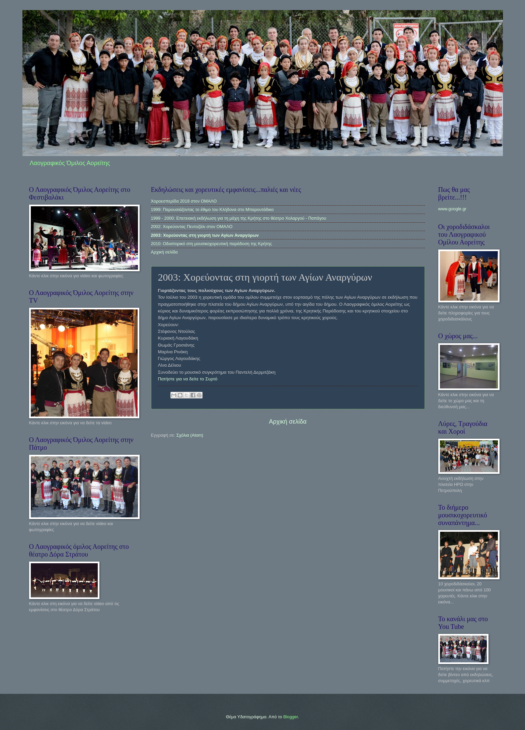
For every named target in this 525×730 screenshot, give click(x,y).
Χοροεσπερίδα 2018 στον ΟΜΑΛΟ (184, 201)
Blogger (290, 716)
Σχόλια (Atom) (189, 435)
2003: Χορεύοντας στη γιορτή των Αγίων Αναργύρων (205, 235)
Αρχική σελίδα (164, 251)
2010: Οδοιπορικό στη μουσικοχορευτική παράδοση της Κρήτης (211, 243)
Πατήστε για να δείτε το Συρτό (188, 378)
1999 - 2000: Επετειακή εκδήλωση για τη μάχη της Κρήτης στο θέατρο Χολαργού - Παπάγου (238, 218)
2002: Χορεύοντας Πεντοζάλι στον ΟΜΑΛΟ (192, 226)
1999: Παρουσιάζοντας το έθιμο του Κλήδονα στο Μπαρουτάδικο (212, 209)
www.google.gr (452, 208)
